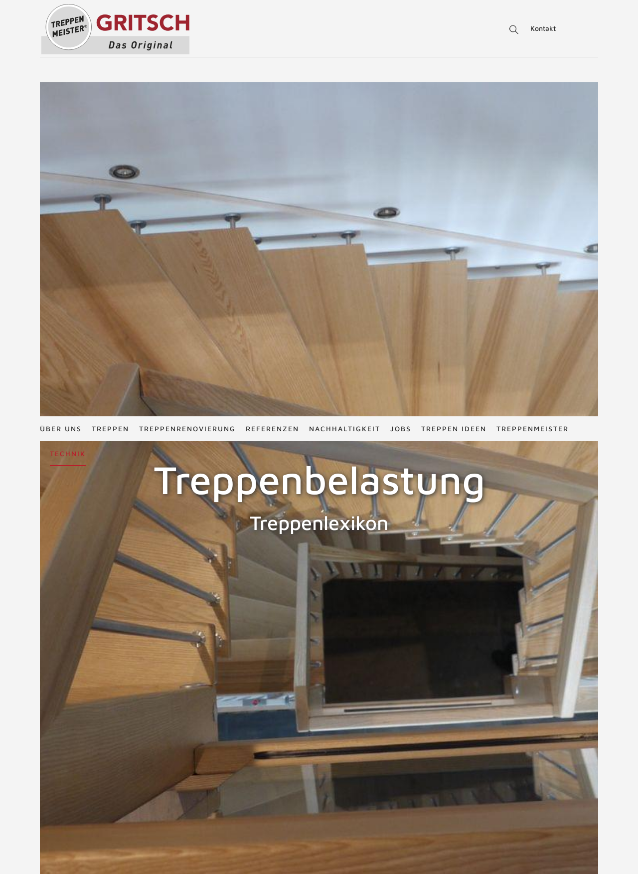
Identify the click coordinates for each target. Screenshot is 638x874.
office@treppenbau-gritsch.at (346, 865)
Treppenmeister (532, 12)
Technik (68, 37)
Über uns (61, 12)
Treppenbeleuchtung (591, 570)
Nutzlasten (222, 615)
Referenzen (272, 12)
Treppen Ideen (453, 12)
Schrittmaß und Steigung (472, 869)
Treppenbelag (33, 570)
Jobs (400, 12)
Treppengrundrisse (462, 835)
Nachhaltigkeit (344, 12)
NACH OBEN (319, 713)
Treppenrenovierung (187, 12)
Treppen (110, 12)
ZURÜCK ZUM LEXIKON (250, 646)
